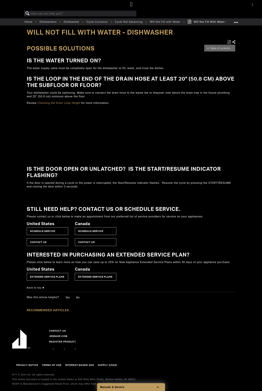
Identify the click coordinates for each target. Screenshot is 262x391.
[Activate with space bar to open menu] (252, 5)
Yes (67, 297)
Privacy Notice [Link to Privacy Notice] (27, 365)
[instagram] (53, 349)
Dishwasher (72, 21)
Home (29, 21)
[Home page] (131, 4)
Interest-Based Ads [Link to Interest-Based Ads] (79, 365)
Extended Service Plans (47, 276)
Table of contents (220, 48)
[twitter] (76, 349)
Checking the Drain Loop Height (58, 103)
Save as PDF (229, 42)
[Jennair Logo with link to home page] (21, 348)
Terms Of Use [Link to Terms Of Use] (51, 365)
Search (27, 13)
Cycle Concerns (98, 21)
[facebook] (64, 349)
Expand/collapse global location (236, 20)
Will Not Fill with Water (165, 21)
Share (233, 42)
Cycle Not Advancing (129, 21)
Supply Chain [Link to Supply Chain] (107, 365)
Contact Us (38, 242)
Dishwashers (48, 21)
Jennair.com (58, 336)
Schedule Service (42, 231)
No (77, 297)
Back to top (34, 287)
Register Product (62, 341)
